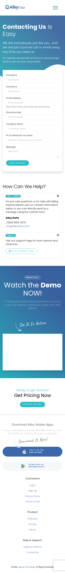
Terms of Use (32, 501)
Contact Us (33, 552)
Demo (32, 529)
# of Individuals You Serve (19, 135)
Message (10, 147)
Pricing (32, 524)
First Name (11, 75)
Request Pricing (32, 404)
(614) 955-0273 (17, 222)
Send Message (17, 163)
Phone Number (13, 112)
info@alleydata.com (17, 226)
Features (32, 518)
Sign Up (32, 490)
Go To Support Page (21, 251)
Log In (32, 485)
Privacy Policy (32, 496)
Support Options (32, 546)
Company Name (14, 124)
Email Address (13, 98)
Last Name (11, 86)
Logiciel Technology (26, 567)
